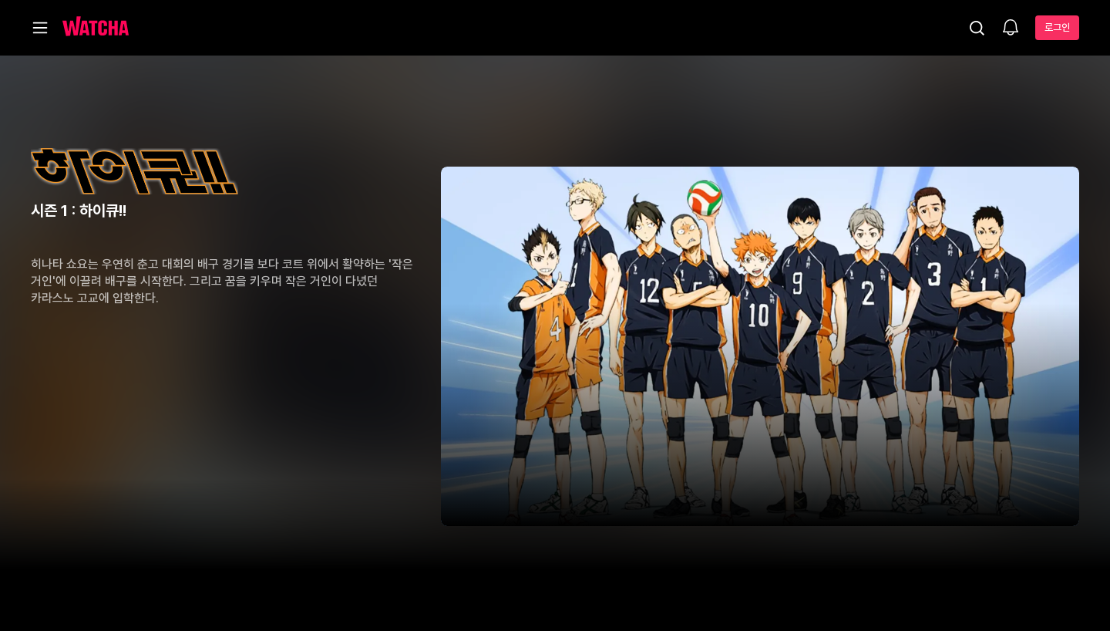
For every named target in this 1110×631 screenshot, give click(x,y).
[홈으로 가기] (96, 27)
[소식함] (1010, 28)
